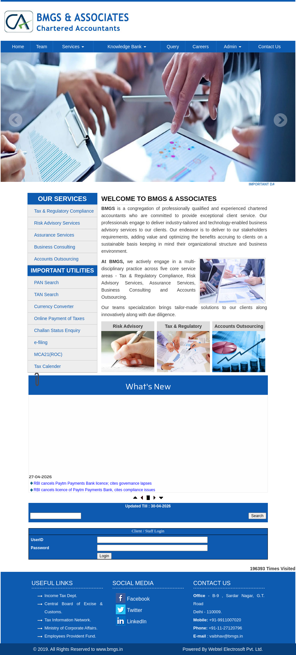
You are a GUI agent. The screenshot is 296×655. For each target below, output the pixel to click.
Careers (200, 46)
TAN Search (46, 294)
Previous (16, 120)
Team (41, 46)
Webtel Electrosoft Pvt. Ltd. (235, 649)
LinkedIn (137, 621)
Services (73, 46)
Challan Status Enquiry (57, 330)
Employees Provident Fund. (70, 636)
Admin (232, 46)
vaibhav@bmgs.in (225, 636)
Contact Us (269, 46)
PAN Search (46, 282)
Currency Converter (54, 306)
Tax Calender (47, 366)
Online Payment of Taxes (59, 318)
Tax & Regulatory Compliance (64, 211)
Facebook (138, 599)
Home (18, 46)
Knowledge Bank (127, 46)
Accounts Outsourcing (56, 258)
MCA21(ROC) (48, 354)
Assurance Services (54, 235)
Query (173, 46)
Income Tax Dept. (61, 595)
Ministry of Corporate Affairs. (71, 628)
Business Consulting (54, 247)
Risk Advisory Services (57, 223)
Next (280, 120)
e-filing (41, 342)
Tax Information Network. (68, 619)
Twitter (134, 610)
